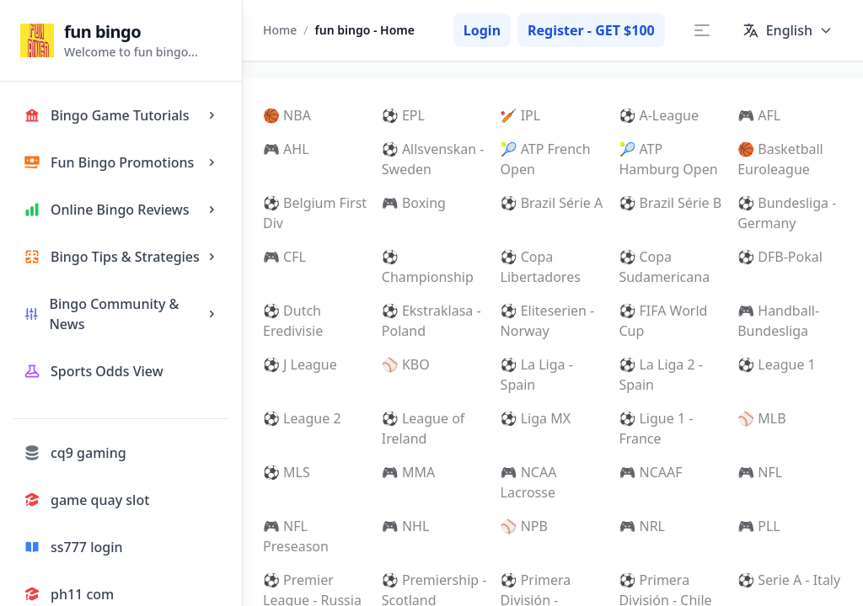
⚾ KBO (406, 364)
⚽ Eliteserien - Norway (548, 320)
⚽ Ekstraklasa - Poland (431, 320)
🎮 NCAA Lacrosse (529, 482)
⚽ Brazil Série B (670, 203)
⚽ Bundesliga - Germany (786, 213)
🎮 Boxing (414, 203)
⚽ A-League (659, 115)
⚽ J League (300, 364)
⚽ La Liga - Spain (537, 374)
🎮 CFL (284, 256)
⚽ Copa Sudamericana (664, 266)
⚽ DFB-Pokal (780, 256)
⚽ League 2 (302, 418)
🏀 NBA (287, 115)
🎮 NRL (642, 526)
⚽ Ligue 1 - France (656, 428)
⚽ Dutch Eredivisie (293, 320)
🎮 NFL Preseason (296, 536)
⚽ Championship (428, 266)
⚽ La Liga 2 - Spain (661, 374)
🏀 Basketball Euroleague (780, 159)
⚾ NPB (524, 526)
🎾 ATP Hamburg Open (668, 159)
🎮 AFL (758, 115)
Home (280, 30)
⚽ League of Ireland (423, 428)
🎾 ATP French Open (546, 159)
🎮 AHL (286, 149)
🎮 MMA (408, 472)
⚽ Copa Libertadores (541, 266)
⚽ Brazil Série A (552, 203)
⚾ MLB (761, 418)
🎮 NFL (759, 472)
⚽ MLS (286, 472)
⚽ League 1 (776, 364)
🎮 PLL (758, 526)
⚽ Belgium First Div (315, 213)
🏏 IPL (521, 115)
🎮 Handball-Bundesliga (778, 320)
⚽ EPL (403, 115)
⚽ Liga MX (536, 418)
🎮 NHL (405, 526)
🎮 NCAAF (650, 472)
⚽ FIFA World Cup (663, 320)
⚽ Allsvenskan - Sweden (433, 159)
